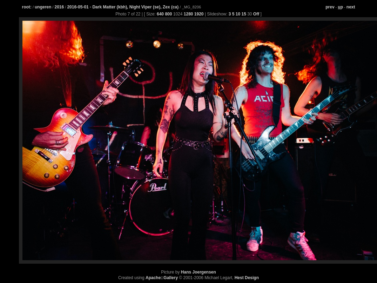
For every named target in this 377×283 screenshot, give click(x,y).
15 (243, 14)
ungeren (43, 7)
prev (329, 7)
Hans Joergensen (198, 272)
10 (238, 14)
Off (256, 14)
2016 (59, 7)
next (350, 7)
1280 (188, 14)
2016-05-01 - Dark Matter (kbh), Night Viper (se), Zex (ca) (123, 7)
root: (27, 7)
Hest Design (247, 277)
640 (160, 14)
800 (168, 14)
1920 (199, 14)
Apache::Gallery (162, 277)
